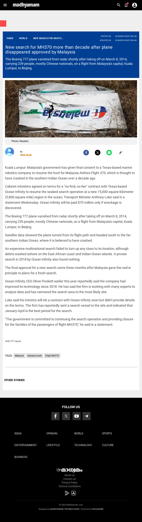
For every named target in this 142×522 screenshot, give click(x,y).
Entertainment (25, 445)
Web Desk (26, 155)
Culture (108, 445)
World (78, 433)
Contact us (69, 478)
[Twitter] (98, 153)
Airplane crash (34, 355)
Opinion (51, 433)
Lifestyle (53, 445)
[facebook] (86, 153)
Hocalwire (97, 509)
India (18, 433)
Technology (83, 445)
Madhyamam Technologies (64, 509)
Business (20, 457)
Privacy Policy (69, 482)
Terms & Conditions (69, 486)
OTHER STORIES (14, 380)
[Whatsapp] (109, 153)
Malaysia (19, 355)
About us (69, 475)
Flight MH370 (52, 355)
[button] (5, 5)
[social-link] (121, 153)
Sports (107, 433)
